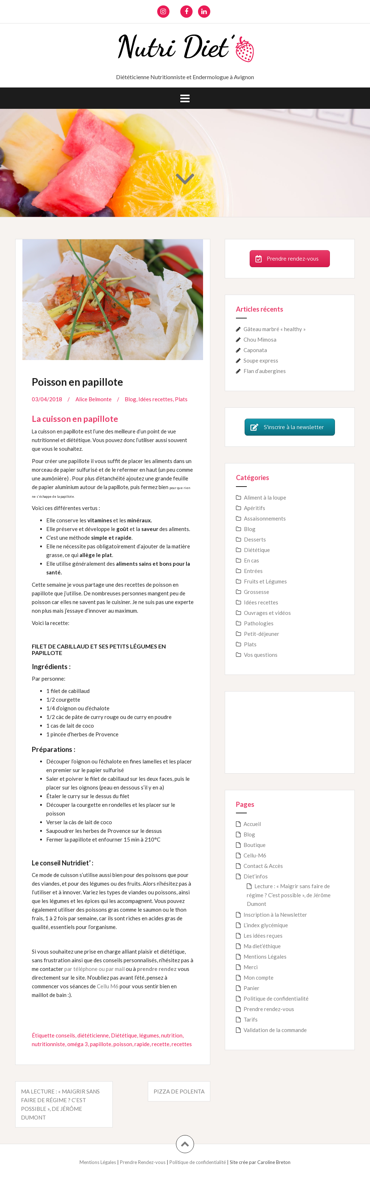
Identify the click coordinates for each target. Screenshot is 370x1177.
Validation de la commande (275, 1030)
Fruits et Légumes (265, 581)
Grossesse (256, 591)
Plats (181, 399)
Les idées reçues (263, 935)
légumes (149, 1035)
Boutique (255, 845)
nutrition (171, 1035)
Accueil (252, 824)
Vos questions (261, 654)
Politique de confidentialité (276, 998)
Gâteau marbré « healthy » (275, 329)
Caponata (255, 350)
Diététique (124, 1035)
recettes (182, 1044)
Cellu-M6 (255, 855)
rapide (142, 1044)
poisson (122, 1044)
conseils (65, 1035)
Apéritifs (254, 508)
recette (160, 1044)
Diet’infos (256, 876)
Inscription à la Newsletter (275, 914)
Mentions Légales (265, 956)
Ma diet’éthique (262, 946)
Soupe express (261, 360)
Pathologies (259, 623)
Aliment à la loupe (265, 497)
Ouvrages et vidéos (267, 612)
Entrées (253, 571)
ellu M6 (109, 986)
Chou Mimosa (260, 339)
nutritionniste (48, 1044)
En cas (251, 560)
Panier (251, 988)
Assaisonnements (265, 518)
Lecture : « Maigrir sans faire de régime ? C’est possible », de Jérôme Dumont (289, 895)
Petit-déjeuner (261, 633)
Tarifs (251, 1019)
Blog (130, 399)
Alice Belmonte (94, 399)
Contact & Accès (263, 866)
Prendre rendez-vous (269, 1009)
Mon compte (259, 977)
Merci (251, 967)
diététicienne (93, 1035)
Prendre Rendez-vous (143, 1162)
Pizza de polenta (179, 1091)
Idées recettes (155, 399)
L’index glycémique (266, 925)
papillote (100, 1044)
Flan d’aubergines (265, 371)
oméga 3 (77, 1044)
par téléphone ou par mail (94, 969)
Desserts (255, 539)
